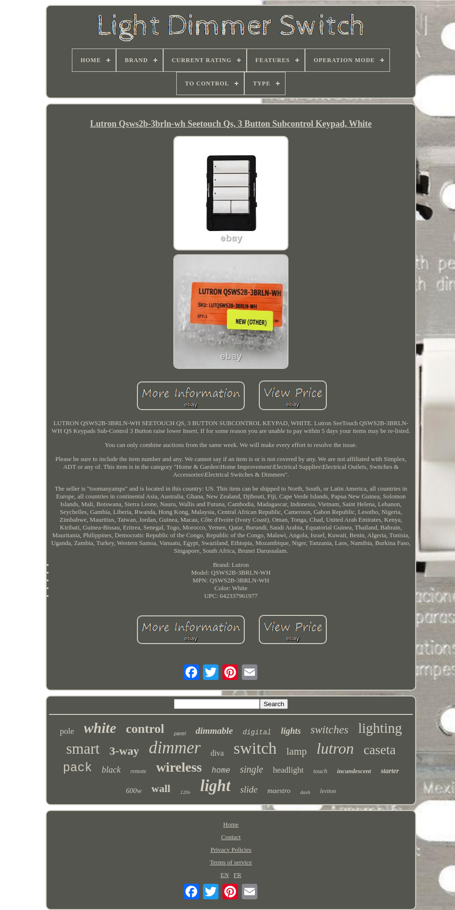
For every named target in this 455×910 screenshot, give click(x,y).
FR (237, 874)
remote (139, 771)
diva (217, 753)
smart (83, 748)
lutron (335, 748)
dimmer (175, 747)
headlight (288, 770)
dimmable (214, 731)
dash (305, 792)
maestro (279, 790)
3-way (124, 751)
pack (77, 768)
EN (224, 874)
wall (161, 788)
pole (67, 731)
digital (257, 732)
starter (390, 771)
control (145, 729)
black (111, 770)
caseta (380, 750)
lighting (380, 728)
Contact (230, 837)
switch (255, 748)
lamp (296, 751)
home (221, 770)
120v (185, 792)
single (251, 769)
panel (179, 733)
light (215, 785)
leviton (328, 791)
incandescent (354, 771)
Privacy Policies (230, 849)
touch (320, 771)
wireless (179, 767)
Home (231, 824)
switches (330, 730)
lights (291, 731)
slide (249, 789)
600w (134, 790)
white (100, 728)
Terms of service (231, 862)
